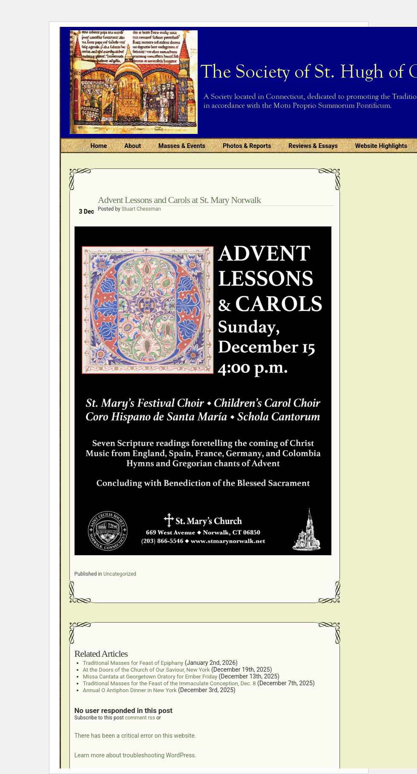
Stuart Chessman (141, 209)
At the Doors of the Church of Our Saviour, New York (146, 670)
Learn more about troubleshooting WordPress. (136, 755)
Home (99, 146)
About (132, 146)
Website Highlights (381, 146)
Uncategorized (120, 574)
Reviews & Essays (312, 146)
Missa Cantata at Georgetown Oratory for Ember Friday (150, 676)
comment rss (140, 718)
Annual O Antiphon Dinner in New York (130, 690)
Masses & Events (181, 146)
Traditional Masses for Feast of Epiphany (133, 663)
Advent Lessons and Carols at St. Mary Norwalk (179, 199)
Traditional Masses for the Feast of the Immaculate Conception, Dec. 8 (169, 683)
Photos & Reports (247, 146)
